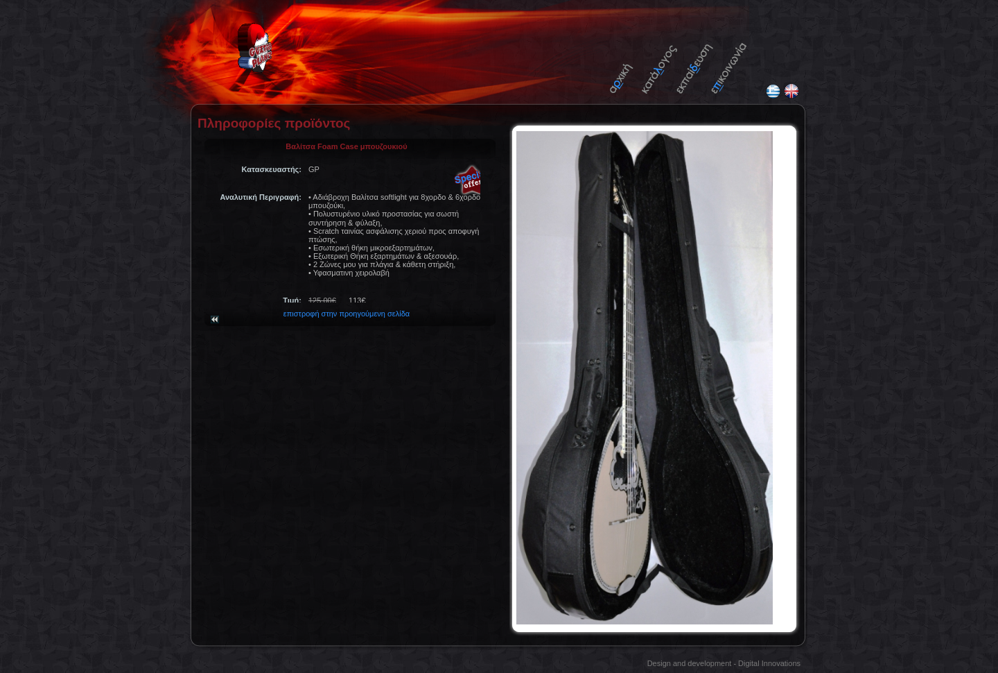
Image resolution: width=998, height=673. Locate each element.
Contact (729, 61)
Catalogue (660, 61)
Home (627, 61)
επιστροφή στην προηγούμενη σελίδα (346, 307)
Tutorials (694, 61)
